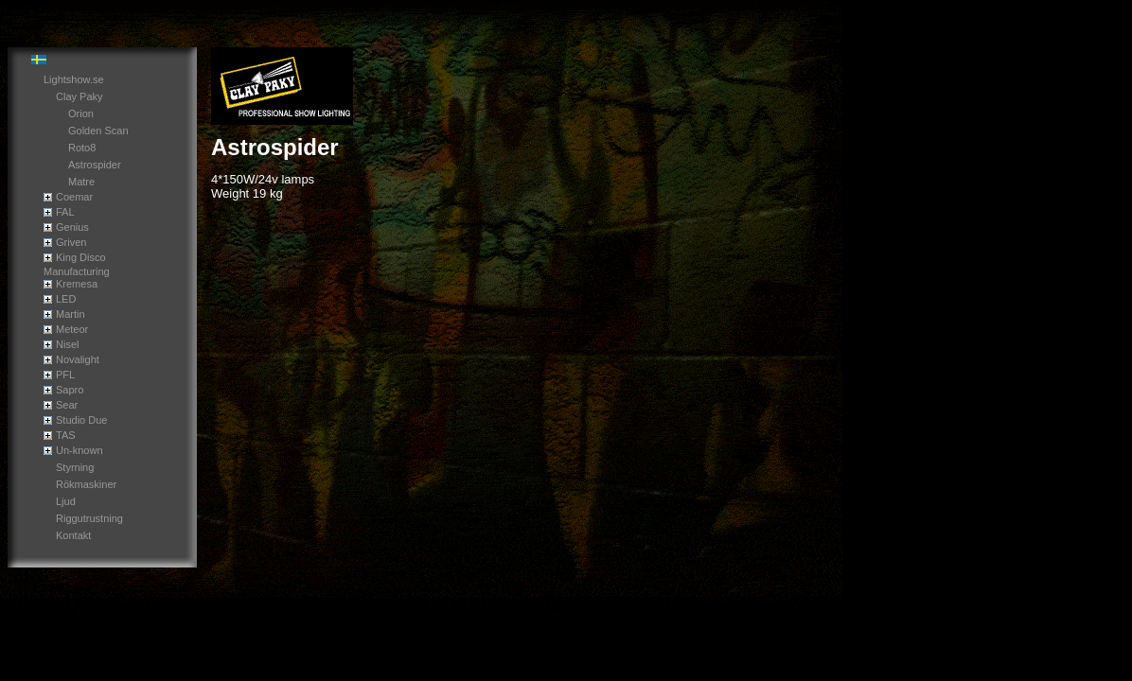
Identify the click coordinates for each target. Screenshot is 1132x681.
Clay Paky (79, 96)
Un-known (79, 450)
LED (66, 299)
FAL (65, 212)
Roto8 (82, 147)
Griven (71, 242)
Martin (70, 314)
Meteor (72, 329)
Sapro (69, 389)
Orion (81, 113)
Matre (81, 181)
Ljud (66, 501)
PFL (65, 374)
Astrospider (94, 164)
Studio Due (81, 420)
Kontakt (73, 535)
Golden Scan (98, 130)
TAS (66, 435)
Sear (67, 404)
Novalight (77, 359)
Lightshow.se (74, 79)
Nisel (67, 344)
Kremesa (76, 283)
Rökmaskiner (86, 484)
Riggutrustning (89, 518)
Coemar (74, 196)
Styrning (75, 467)
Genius (72, 227)
